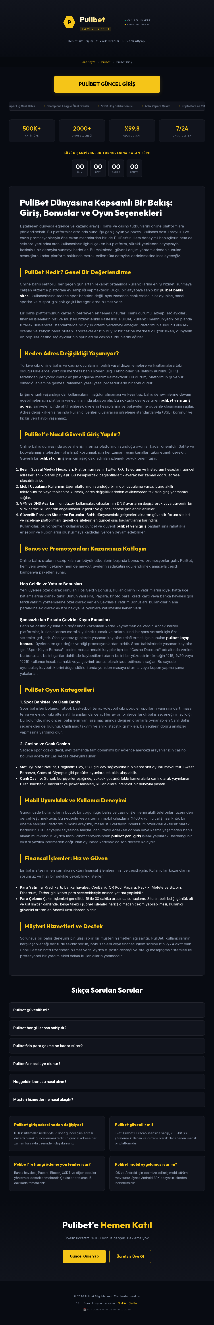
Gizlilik (122, 1303)
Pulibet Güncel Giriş (107, 84)
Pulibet (105, 62)
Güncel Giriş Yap (84, 1256)
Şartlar (133, 1303)
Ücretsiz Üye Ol (130, 1256)
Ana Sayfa (88, 62)
